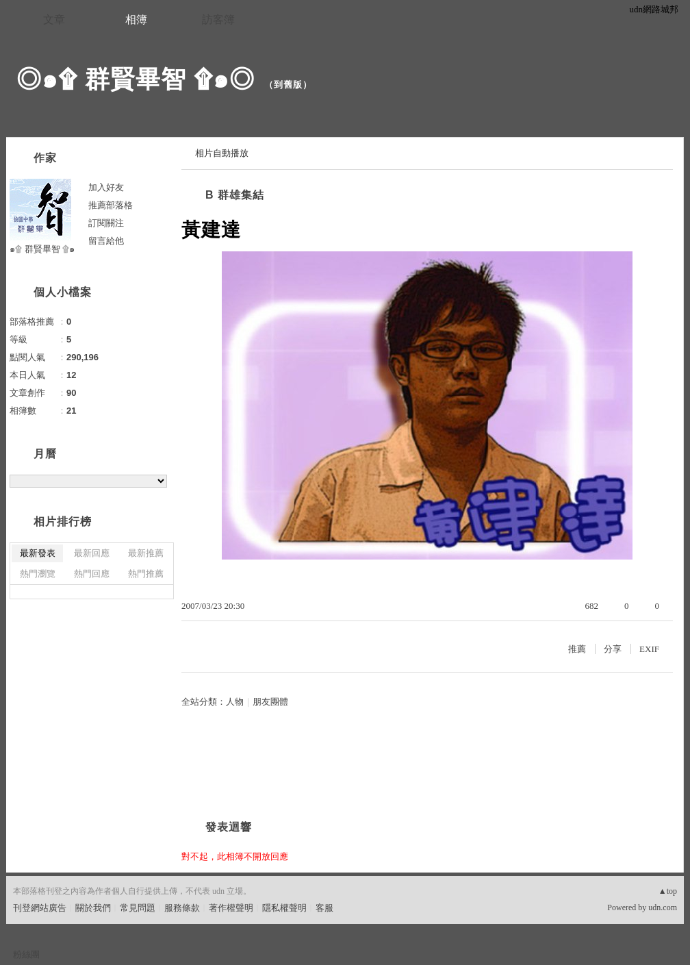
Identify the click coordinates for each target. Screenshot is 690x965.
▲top (668, 891)
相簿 (136, 19)
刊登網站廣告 (39, 908)
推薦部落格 (110, 205)
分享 (613, 649)
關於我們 (93, 908)
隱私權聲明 (284, 908)
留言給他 (106, 241)
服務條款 (182, 908)
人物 (235, 702)
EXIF (649, 649)
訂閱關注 (106, 223)
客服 (324, 908)
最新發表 (37, 553)
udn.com (662, 907)
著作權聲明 (231, 908)
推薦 (577, 649)
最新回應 (92, 553)
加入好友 (106, 187)
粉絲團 (26, 954)
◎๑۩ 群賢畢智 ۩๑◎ (135, 79)
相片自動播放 (221, 153)
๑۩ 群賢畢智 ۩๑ (42, 249)
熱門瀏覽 (37, 573)
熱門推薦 (146, 573)
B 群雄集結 (234, 195)
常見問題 (137, 908)
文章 (54, 19)
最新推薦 (146, 553)
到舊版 (288, 84)
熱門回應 (92, 573)
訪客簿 (218, 19)
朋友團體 (270, 702)
